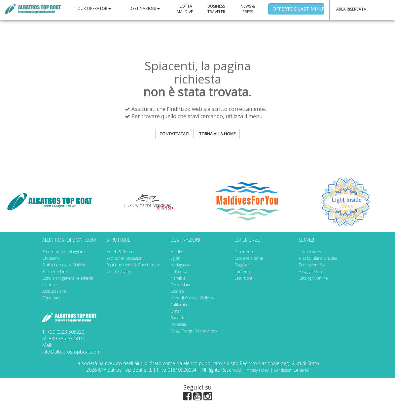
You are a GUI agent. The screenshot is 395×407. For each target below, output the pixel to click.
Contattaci (51, 298)
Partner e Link (54, 271)
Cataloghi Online (313, 278)
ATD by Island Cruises (318, 258)
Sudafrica (178, 318)
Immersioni (244, 271)
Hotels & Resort (120, 251)
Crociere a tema (248, 258)
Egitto (175, 258)
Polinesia (178, 324)
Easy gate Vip (310, 271)
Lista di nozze (310, 251)
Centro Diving (118, 271)
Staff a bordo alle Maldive (64, 265)
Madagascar (180, 265)
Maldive (177, 251)
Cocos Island (181, 285)
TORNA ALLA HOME (217, 134)
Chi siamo (50, 258)
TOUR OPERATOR (93, 8)
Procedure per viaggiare (63, 251)
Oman (176, 311)
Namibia (177, 278)
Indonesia (178, 271)
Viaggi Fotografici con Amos (193, 331)
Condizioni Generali (291, 370)
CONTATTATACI (174, 134)
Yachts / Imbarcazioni (124, 258)
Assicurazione (54, 291)
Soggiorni (242, 265)
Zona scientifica (312, 265)
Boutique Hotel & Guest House (133, 265)
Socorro (177, 291)
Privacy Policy (257, 370)
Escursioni (243, 278)
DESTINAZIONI (144, 8)
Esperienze (244, 251)
